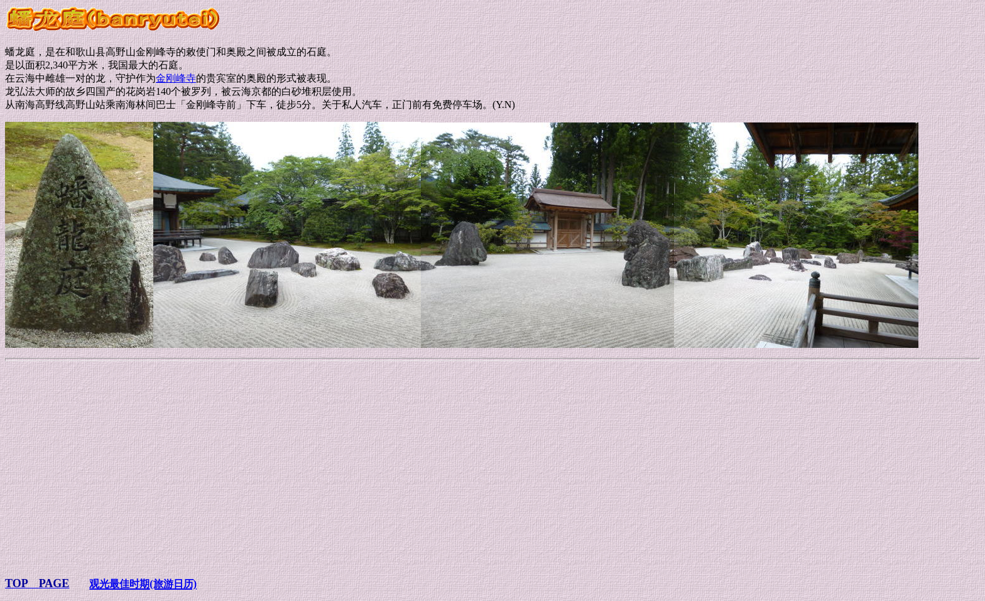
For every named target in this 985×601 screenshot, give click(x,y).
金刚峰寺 (176, 78)
